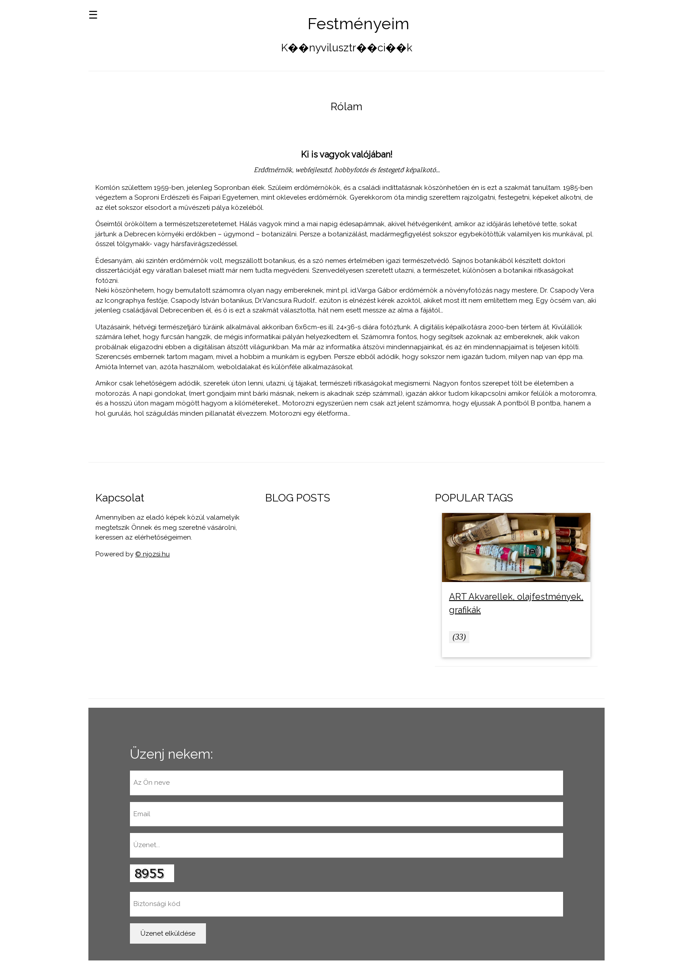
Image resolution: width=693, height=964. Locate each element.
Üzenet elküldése (168, 933)
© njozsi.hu (152, 554)
